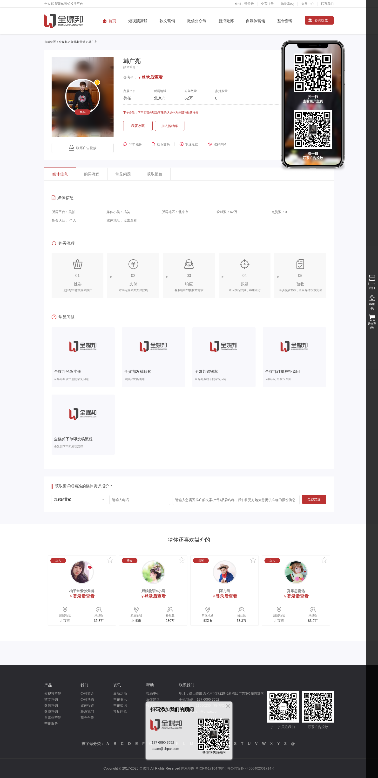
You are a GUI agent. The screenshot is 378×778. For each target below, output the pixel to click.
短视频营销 (138, 21)
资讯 (117, 685)
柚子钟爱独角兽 (81, 591)
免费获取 (314, 500)
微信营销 (51, 705)
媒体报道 (87, 705)
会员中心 (307, 4)
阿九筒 (224, 591)
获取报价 (154, 174)
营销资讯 (120, 699)
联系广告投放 (82, 148)
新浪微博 (226, 21)
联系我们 (327, 4)
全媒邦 (63, 42)
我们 (84, 685)
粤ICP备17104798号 (211, 768)
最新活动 (120, 693)
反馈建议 (153, 699)
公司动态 (87, 699)
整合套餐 (285, 21)
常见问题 (123, 174)
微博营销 (51, 711)
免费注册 (267, 4)
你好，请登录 (244, 4)
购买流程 (91, 174)
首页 (112, 21)
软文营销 (167, 21)
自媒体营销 (255, 21)
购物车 (287, 4)
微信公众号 (196, 21)
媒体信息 (60, 174)
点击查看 (130, 220)
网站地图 (188, 768)
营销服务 (51, 723)
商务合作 (87, 717)
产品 (48, 685)
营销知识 (120, 705)
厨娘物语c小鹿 (153, 591)
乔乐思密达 (296, 591)
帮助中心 (153, 693)
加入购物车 (169, 126)
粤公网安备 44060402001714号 (251, 768)
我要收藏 (138, 126)
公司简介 (87, 693)
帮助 (150, 685)
